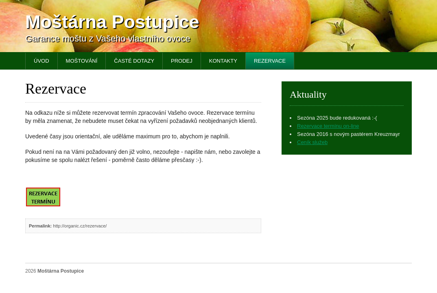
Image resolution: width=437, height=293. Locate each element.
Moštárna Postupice (112, 21)
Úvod (41, 61)
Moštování (82, 61)
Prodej (181, 61)
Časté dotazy (134, 61)
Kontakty (223, 61)
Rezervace (270, 61)
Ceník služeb (312, 142)
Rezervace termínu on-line (328, 126)
